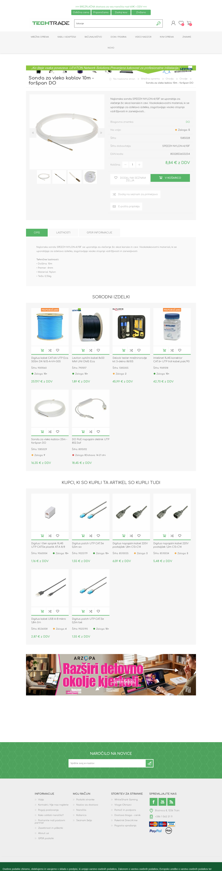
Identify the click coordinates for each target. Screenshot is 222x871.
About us (43, 834)
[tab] (37, 233)
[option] (44, 177)
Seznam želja (84, 821)
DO (188, 123)
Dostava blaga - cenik (127, 816)
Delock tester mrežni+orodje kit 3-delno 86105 (130, 360)
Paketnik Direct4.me (126, 821)
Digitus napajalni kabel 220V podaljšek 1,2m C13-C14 (171, 546)
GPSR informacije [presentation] (99, 233)
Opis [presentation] (37, 233)
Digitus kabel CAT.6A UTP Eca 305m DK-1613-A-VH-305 (49, 360)
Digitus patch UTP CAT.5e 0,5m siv (88, 546)
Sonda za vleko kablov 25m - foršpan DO (49, 442)
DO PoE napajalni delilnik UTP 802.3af (90, 442)
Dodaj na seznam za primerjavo (50, 351)
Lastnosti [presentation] (63, 233)
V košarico (42, 351)
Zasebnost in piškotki (50, 829)
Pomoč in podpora (125, 811)
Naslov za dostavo (87, 806)
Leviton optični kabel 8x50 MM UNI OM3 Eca (88, 360)
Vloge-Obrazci (122, 806)
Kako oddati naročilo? (51, 816)
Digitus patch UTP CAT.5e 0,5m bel (88, 622)
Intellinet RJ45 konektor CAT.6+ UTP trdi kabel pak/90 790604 (171, 362)
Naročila (81, 811)
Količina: (115, 165)
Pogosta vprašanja (125, 826)
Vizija (41, 800)
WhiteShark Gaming (126, 800)
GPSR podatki (46, 839)
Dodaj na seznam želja (57, 351)
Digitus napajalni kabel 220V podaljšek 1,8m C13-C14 (130, 546)
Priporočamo (101, 12)
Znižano (141, 12)
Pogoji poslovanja (48, 811)
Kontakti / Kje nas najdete (53, 806)
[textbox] (114, 24)
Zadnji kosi (121, 12)
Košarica (188, 23)
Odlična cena (81, 12)
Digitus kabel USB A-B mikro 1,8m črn (48, 622)
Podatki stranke (85, 800)
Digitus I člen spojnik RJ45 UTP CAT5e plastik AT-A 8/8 (48, 546)
